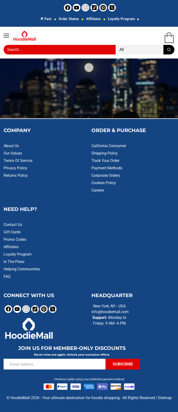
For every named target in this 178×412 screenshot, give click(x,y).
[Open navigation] (6, 35)
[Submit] (168, 49)
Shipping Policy (104, 153)
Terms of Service (18, 160)
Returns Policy (16, 175)
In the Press (14, 261)
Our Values (13, 153)
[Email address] (55, 364)
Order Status (69, 19)
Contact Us (13, 224)
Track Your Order (105, 160)
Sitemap (165, 398)
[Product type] (140, 49)
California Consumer (108, 146)
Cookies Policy (103, 183)
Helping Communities (22, 269)
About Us (11, 146)
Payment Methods (106, 168)
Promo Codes (15, 239)
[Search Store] (60, 49)
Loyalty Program (121, 19)
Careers (97, 190)
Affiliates (93, 19)
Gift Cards (12, 232)
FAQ (7, 276)
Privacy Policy (15, 168)
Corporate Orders (105, 175)
